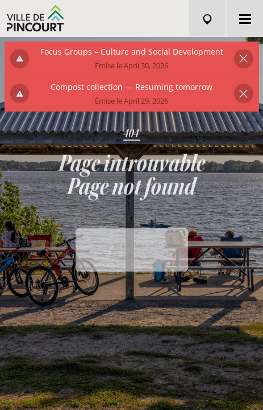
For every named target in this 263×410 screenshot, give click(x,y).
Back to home (131, 266)
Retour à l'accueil (131, 256)
